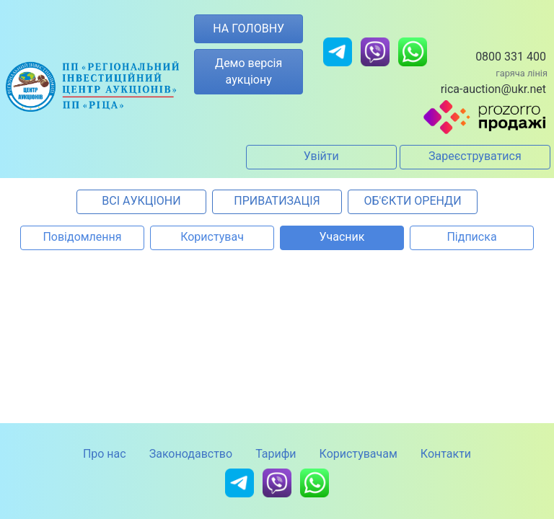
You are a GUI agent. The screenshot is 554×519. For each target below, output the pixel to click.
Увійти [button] (321, 156)
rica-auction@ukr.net (493, 89)
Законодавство (190, 454)
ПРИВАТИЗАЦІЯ (277, 201)
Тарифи (275, 454)
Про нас (104, 454)
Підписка (471, 237)
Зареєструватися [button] (475, 156)
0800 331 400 (510, 56)
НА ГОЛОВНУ (248, 28)
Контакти (446, 454)
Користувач (212, 237)
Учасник (342, 237)
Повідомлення (82, 237)
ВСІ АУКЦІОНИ (141, 201)
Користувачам (358, 454)
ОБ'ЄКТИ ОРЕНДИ (412, 201)
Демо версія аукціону (248, 71)
